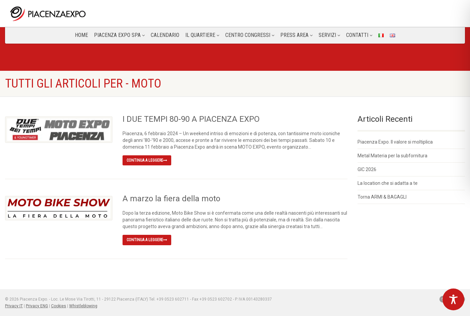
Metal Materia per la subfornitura (392, 155)
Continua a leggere (147, 160)
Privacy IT (14, 306)
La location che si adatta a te (388, 183)
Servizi (329, 35)
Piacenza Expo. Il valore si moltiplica (395, 142)
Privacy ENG (37, 306)
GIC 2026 (367, 169)
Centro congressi (249, 35)
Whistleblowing (83, 306)
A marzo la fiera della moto (171, 198)
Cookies (58, 306)
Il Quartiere (202, 35)
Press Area (296, 35)
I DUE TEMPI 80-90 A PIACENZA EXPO (191, 119)
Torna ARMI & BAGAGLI (382, 197)
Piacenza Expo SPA (119, 35)
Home (81, 35)
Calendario (165, 35)
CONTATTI (359, 35)
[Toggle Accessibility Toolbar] (453, 299)
